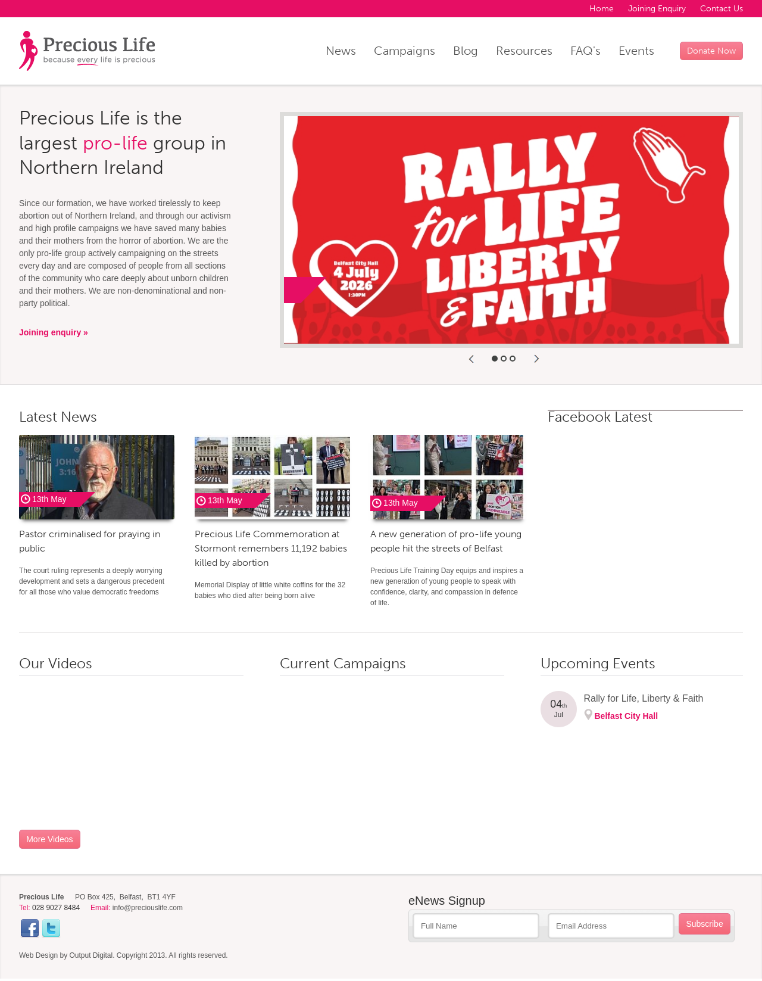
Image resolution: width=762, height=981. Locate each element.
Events (636, 50)
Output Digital (91, 955)
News (341, 50)
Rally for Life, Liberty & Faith (644, 698)
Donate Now (711, 51)
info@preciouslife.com (148, 908)
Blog (465, 50)
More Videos (49, 839)
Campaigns (404, 50)
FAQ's (585, 50)
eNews (446, 900)
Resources (524, 50)
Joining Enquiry (657, 9)
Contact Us (721, 9)
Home (601, 9)
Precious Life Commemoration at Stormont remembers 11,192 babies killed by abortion (271, 548)
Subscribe (704, 924)
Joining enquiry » (53, 332)
